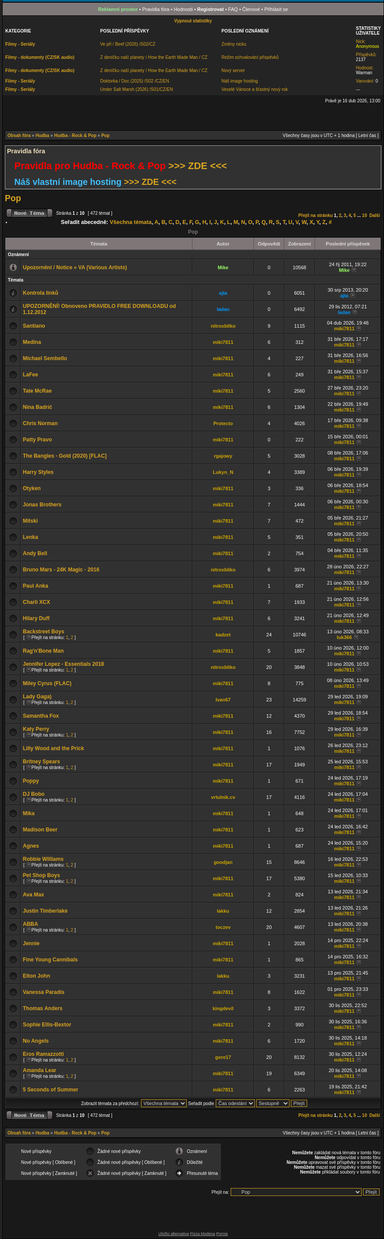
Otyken (32, 488)
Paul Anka (35, 586)
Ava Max (33, 895)
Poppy (31, 781)
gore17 (223, 1057)
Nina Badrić (37, 407)
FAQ (233, 9)
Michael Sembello (45, 358)
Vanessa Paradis (44, 992)
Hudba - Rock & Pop (75, 135)
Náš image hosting (239, 81)
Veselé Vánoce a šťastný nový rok (254, 89)
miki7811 (344, 328)
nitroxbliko (223, 326)
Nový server (233, 70)
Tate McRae (37, 391)
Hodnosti (183, 9)
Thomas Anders (42, 1008)
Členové (251, 9)
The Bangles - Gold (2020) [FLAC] (65, 456)
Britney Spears (41, 762)
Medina (32, 342)
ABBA (30, 924)
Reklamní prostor (118, 9)
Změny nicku (233, 44)
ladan (223, 309)
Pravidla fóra (156, 9)
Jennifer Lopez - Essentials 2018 (63, 664)
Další (375, 215)
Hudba (42, 135)
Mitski (30, 521)
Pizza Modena (202, 1234)
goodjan (223, 862)
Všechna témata (131, 222)
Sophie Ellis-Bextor (47, 1025)
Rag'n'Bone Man (43, 651)
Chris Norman (40, 423)
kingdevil (223, 1008)
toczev (223, 927)
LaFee (30, 375)
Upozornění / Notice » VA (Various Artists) (75, 267)
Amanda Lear (39, 1070)
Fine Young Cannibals (50, 960)
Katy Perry (36, 729)
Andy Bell (35, 553)
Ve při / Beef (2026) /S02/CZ (128, 44)
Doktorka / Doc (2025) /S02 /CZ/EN (134, 81)
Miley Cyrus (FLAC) (47, 683)
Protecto (223, 423)
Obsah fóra (19, 135)
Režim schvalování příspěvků (250, 57)
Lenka (30, 537)
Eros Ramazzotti (43, 1054)
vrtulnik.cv (223, 797)
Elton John (36, 976)
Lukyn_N (223, 472)
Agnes (31, 846)
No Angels (36, 1041)
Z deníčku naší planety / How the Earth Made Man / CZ (153, 57)
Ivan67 (223, 699)
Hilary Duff (36, 618)
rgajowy (223, 456)
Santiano (34, 326)
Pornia (222, 1234)
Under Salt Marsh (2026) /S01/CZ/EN (136, 89)
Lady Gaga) (37, 697)
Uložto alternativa (174, 1234)
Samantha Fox (41, 716)
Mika (29, 813)
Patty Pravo (37, 440)
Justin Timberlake (45, 911)
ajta (223, 293)
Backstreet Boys (43, 632)
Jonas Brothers (42, 505)
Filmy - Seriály (20, 44)
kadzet (223, 634)
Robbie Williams (43, 859)
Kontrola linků (40, 293)
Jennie (31, 943)
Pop (105, 135)
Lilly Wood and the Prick (53, 748)
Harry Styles (38, 472)
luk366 (344, 637)
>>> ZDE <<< (197, 165)
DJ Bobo (33, 794)
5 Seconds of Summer (50, 1090)
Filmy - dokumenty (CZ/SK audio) (39, 57)
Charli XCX (36, 602)
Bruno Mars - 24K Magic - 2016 (61, 570)
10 (364, 215)
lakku (223, 911)
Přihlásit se (276, 9)
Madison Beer (40, 830)
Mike (223, 267)
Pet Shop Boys (41, 875)
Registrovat (210, 9)
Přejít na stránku (315, 215)
